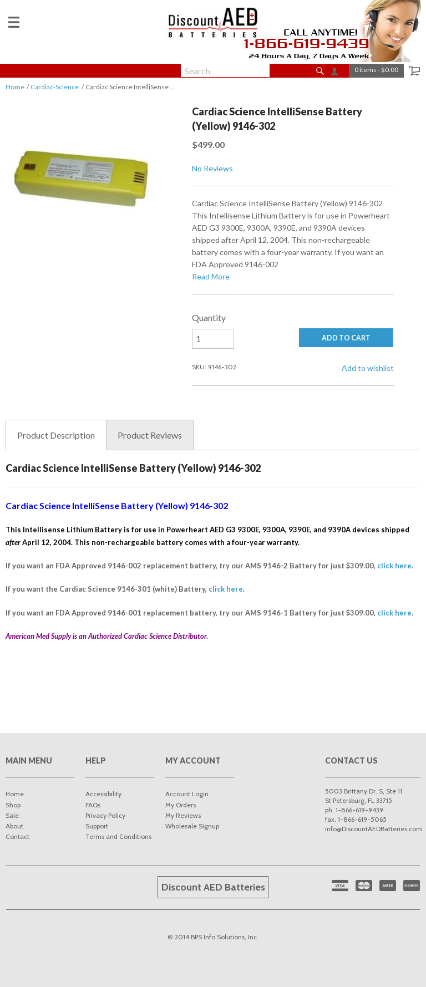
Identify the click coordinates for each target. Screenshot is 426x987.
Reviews (150, 435)
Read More (211, 276)
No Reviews (212, 168)
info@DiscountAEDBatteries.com (373, 829)
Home (15, 87)
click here (394, 565)
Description (56, 435)
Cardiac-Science (55, 87)
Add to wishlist (368, 368)
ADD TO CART (346, 338)
